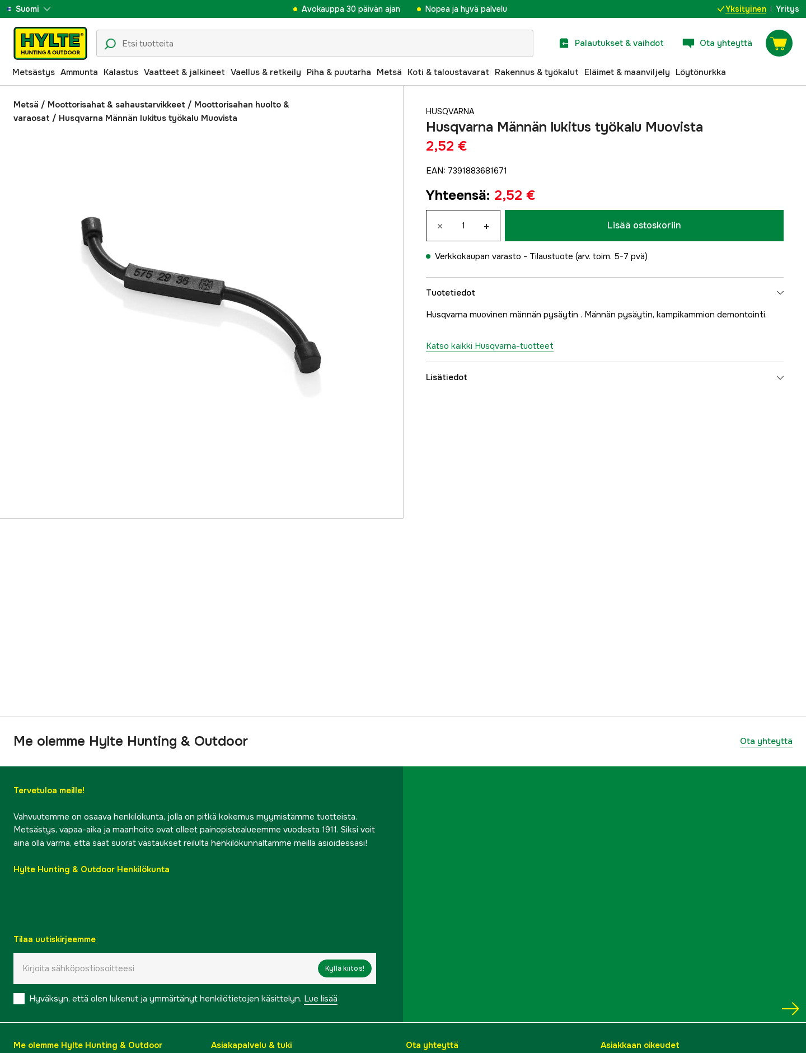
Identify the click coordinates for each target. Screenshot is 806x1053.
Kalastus (121, 72)
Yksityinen (742, 9)
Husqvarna (451, 111)
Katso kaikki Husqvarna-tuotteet (490, 346)
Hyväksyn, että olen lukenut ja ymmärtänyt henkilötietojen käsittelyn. (183, 998)
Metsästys (33, 72)
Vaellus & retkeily (266, 72)
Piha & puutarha (339, 72)
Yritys (787, 9)
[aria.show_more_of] (41, 9)
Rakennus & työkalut (537, 72)
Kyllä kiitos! (344, 968)
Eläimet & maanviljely (627, 72)
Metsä (389, 72)
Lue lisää (321, 998)
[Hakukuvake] (110, 44)
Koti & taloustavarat (448, 72)
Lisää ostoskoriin (644, 225)
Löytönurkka (701, 72)
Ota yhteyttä (766, 741)
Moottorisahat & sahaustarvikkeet (116, 104)
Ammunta (79, 72)
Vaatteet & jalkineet (184, 72)
